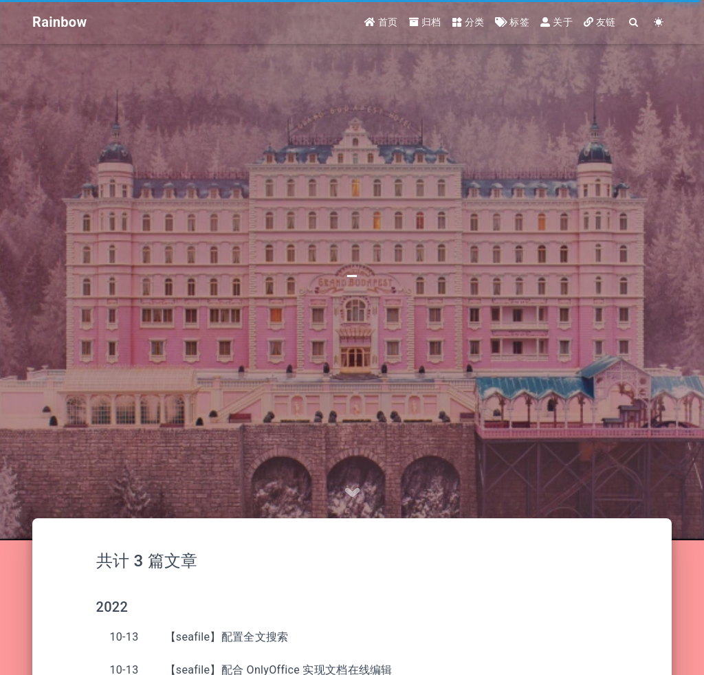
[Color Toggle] (659, 22)
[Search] (634, 22)
